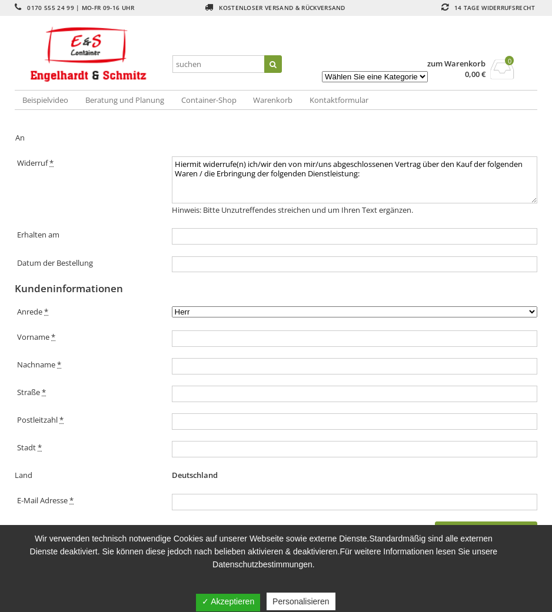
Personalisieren (301, 601)
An (20, 137)
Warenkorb (272, 100)
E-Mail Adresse (45, 500)
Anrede (32, 311)
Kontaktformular (339, 100)
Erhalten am (38, 234)
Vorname (36, 337)
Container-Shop (209, 100)
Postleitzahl (40, 419)
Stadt (29, 447)
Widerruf (35, 163)
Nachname (39, 364)
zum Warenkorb (456, 64)
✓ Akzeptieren (228, 601)
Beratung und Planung (124, 100)
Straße (31, 392)
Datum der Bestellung (55, 262)
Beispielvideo (45, 100)
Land (23, 475)
